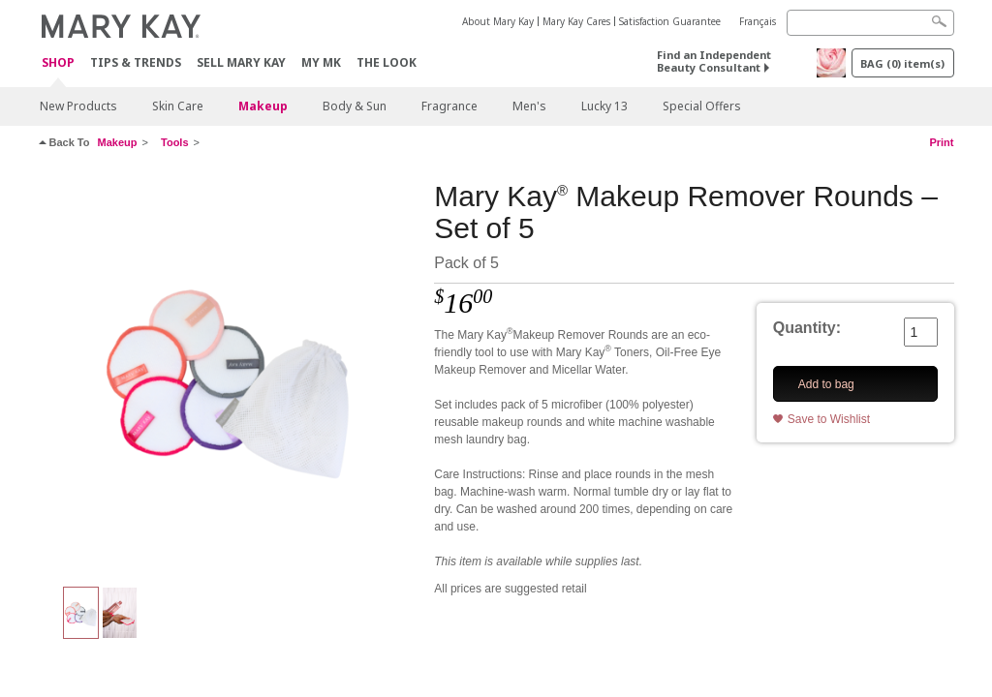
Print (941, 142)
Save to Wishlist (829, 419)
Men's (529, 106)
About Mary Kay (498, 21)
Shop (58, 63)
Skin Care (177, 106)
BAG (902, 63)
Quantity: (807, 327)
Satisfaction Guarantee (670, 21)
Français (757, 21)
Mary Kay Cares (576, 21)
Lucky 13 (604, 106)
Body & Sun (355, 106)
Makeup (263, 106)
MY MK (321, 62)
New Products (78, 106)
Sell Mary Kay (241, 62)
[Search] (870, 23)
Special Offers (702, 106)
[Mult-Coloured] (229, 373)
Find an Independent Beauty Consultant (714, 61)
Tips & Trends (135, 62)
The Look (386, 62)
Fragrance (449, 106)
